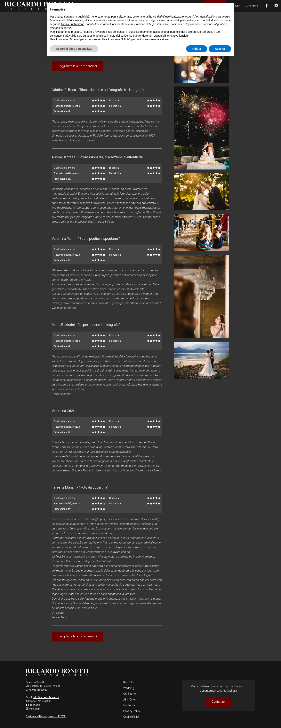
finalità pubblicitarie (72, 24)
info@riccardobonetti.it (46, 697)
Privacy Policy (131, 711)
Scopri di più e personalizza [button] (74, 48)
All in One (129, 699)
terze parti (110, 16)
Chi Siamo (129, 693)
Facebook (34, 704)
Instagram (34, 708)
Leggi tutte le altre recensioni (77, 66)
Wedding (128, 688)
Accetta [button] (220, 48)
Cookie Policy (131, 716)
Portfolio (128, 682)
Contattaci (252, 5)
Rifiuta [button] (196, 48)
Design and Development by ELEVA (46, 716)
